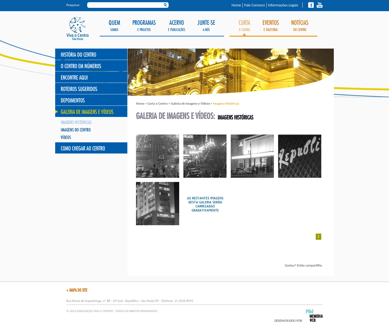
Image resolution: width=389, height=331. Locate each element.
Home (236, 5)
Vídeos (66, 137)
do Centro (299, 26)
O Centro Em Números (81, 66)
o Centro (244, 28)
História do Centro (78, 55)
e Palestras (270, 26)
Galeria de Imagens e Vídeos (87, 112)
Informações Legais (283, 5)
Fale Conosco (254, 5)
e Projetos (144, 26)
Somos (114, 26)
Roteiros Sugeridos (79, 89)
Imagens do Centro (76, 130)
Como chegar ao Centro (83, 149)
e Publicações (176, 26)
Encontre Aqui (74, 78)
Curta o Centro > (159, 103)
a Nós (206, 26)
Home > (141, 103)
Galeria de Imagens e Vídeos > (192, 103)
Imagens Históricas (76, 122)
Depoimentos (73, 101)
